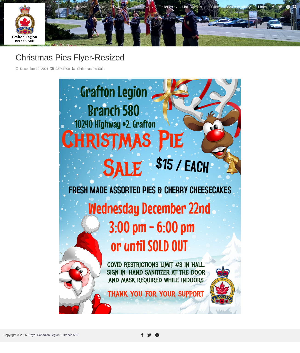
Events (119, 12)
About (100, 12)
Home (83, 12)
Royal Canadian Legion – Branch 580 (53, 346)
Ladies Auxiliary (239, 12)
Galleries (167, 12)
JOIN (214, 12)
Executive (142, 12)
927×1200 (62, 80)
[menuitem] (82, 12)
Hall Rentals (193, 12)
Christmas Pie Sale (90, 80)
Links (263, 12)
